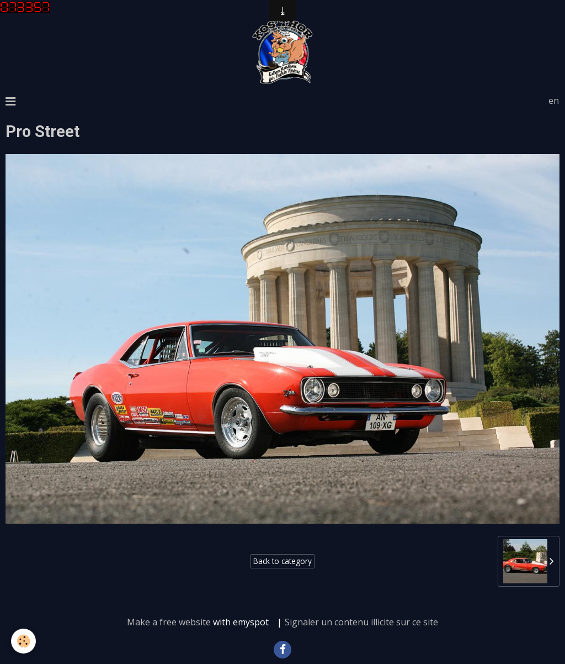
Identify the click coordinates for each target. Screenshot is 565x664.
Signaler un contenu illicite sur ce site (361, 622)
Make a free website (169, 622)
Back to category (282, 561)
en (553, 100)
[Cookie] (23, 641)
